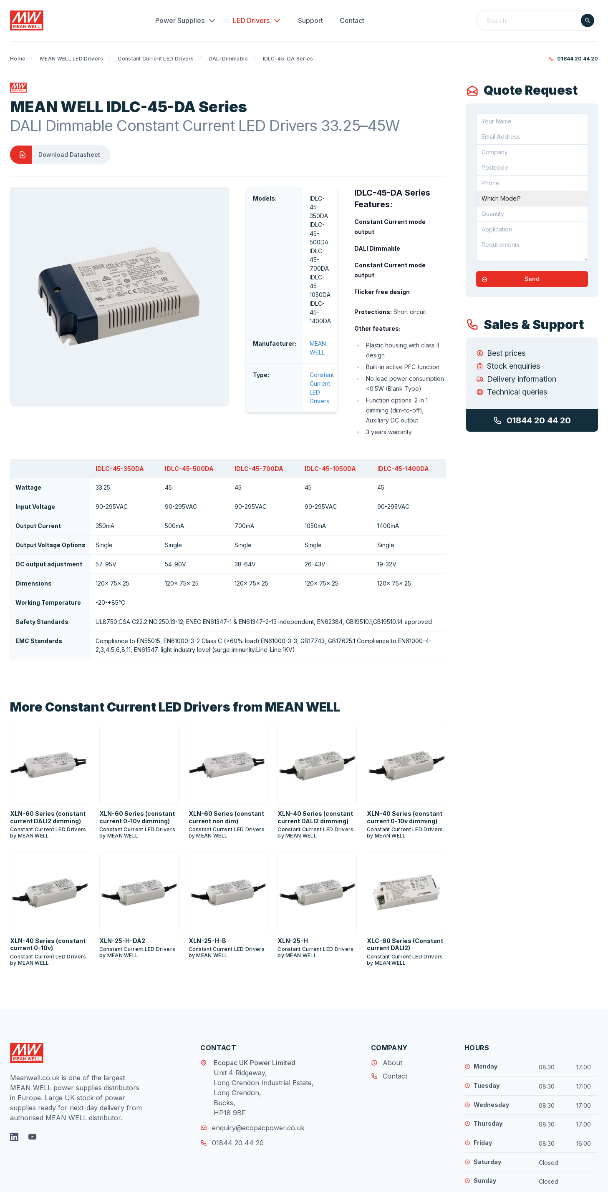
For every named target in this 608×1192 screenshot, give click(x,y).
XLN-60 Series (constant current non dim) (226, 765)
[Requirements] (532, 249)
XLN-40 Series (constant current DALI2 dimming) (315, 765)
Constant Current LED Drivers (156, 58)
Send (508, 279)
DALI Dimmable (228, 58)
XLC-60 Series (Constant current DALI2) (405, 892)
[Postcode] (532, 168)
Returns (320, 1179)
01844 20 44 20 (573, 58)
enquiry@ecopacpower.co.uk (252, 1076)
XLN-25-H (293, 889)
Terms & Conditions (205, 1179)
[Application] (532, 229)
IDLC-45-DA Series (288, 58)
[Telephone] (532, 183)
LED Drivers (257, 20)
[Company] (532, 152)
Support (310, 20)
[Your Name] (532, 121)
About (392, 1011)
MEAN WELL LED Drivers (71, 58)
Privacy (252, 1179)
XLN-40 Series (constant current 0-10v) (48, 892)
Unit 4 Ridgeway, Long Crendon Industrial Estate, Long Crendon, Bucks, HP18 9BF (264, 1041)
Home (17, 58)
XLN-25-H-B (207, 889)
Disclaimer (286, 1179)
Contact (352, 20)
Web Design (534, 1180)
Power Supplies (185, 20)
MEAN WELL (241, 255)
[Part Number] (532, 198)
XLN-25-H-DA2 (122, 889)
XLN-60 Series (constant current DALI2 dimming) (48, 765)
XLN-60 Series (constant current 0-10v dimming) (137, 765)
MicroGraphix (579, 1180)
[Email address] (532, 137)
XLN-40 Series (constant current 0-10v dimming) (404, 765)
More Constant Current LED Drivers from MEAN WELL (175, 655)
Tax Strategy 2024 (367, 1179)
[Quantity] (532, 214)
